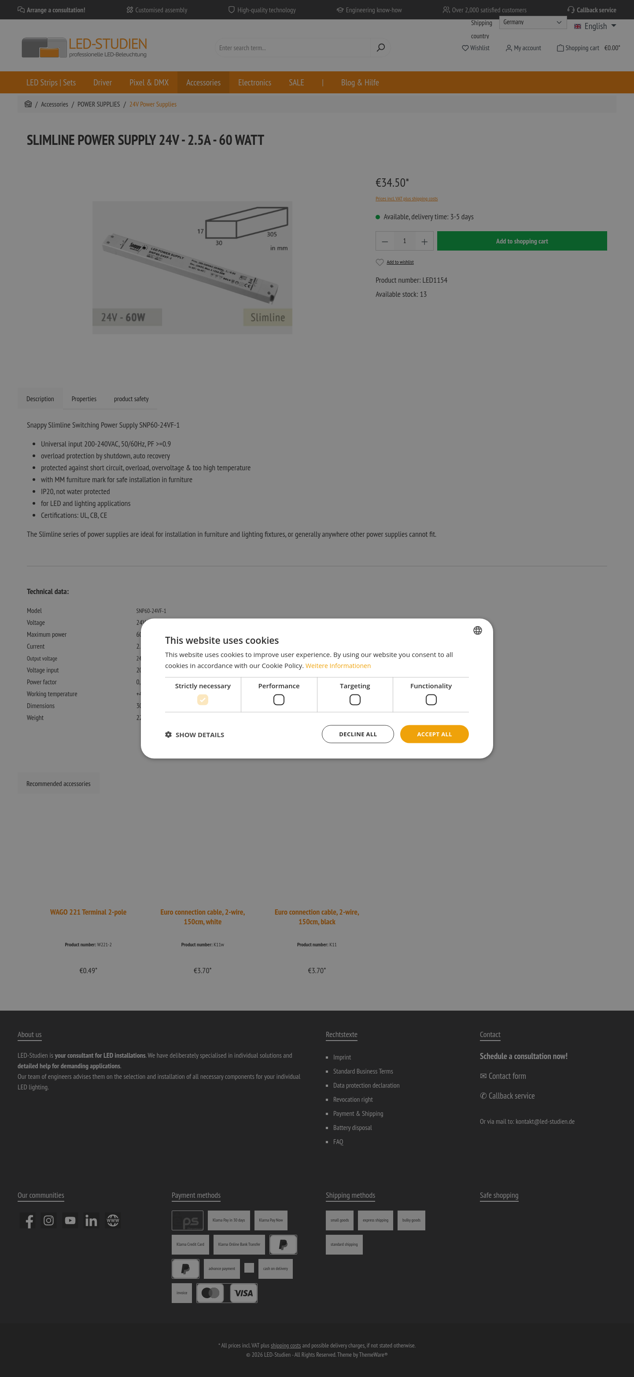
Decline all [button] (354, 734)
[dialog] (317, 688)
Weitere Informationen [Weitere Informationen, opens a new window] (341, 664)
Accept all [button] (433, 734)
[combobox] (477, 629)
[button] (194, 734)
